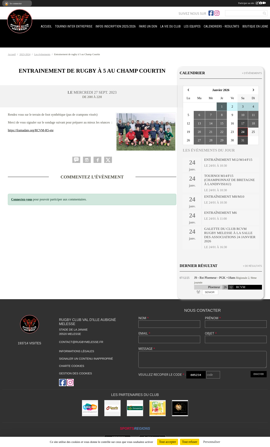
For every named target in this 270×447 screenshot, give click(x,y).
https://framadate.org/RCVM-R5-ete (31, 130)
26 (225, 287)
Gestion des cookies (75, 373)
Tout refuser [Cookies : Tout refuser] (189, 441)
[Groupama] (135, 408)
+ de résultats (252, 266)
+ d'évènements (252, 73)
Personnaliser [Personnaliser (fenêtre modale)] (211, 441)
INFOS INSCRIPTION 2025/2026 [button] (115, 26)
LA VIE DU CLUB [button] (170, 26)
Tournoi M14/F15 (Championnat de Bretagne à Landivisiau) (229, 180)
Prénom (213, 318)
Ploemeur (214, 287)
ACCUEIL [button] (46, 26)
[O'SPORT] (112, 408)
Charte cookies (71, 365)
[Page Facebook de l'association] (211, 13)
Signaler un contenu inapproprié (86, 358)
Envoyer (259, 374)
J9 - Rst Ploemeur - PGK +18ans (214, 277)
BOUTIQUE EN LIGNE (255, 26)
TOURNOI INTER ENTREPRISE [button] (73, 26)
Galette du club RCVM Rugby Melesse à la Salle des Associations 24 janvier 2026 (229, 235)
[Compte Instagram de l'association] (216, 13)
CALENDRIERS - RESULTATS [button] (221, 26)
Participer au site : (252, 3)
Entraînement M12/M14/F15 (228, 160)
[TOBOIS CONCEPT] (180, 408)
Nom (143, 318)
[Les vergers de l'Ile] (157, 408)
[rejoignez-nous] (90, 408)
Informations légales (76, 351)
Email (144, 333)
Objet (211, 333)
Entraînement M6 (220, 213)
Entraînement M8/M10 (224, 196)
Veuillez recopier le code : (162, 374)
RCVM (240, 287)
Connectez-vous (21, 199)
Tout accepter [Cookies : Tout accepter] (167, 441)
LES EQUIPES (192, 26)
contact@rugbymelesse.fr (81, 342)
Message (146, 348)
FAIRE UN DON (148, 26)
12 (230, 287)
